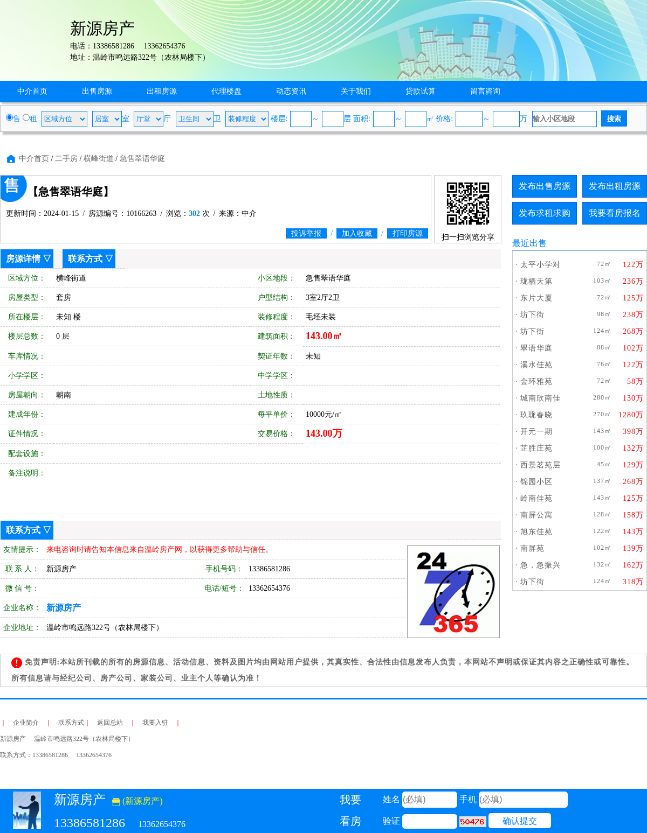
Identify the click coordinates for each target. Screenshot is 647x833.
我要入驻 (155, 722)
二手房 (66, 159)
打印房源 (408, 233)
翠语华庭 (536, 348)
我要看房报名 (615, 213)
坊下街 (532, 315)
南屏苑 (532, 548)
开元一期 (536, 432)
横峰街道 (99, 159)
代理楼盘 (226, 91)
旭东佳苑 (536, 532)
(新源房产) (137, 801)
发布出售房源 (544, 186)
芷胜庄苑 (536, 448)
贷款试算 (420, 91)
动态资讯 (291, 91)
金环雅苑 (536, 381)
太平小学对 (540, 265)
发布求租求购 (544, 213)
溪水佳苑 (536, 365)
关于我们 (356, 91)
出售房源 (97, 91)
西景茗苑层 (540, 465)
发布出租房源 (615, 186)
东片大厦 (536, 298)
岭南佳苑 (536, 498)
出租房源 (162, 91)
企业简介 (26, 722)
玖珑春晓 (536, 415)
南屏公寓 (536, 515)
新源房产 (63, 607)
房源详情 (23, 258)
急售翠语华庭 (142, 159)
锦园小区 (536, 482)
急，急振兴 (540, 565)
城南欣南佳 (540, 398)
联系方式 (85, 258)
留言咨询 (485, 91)
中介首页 (32, 91)
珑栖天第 (536, 281)
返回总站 (110, 722)
